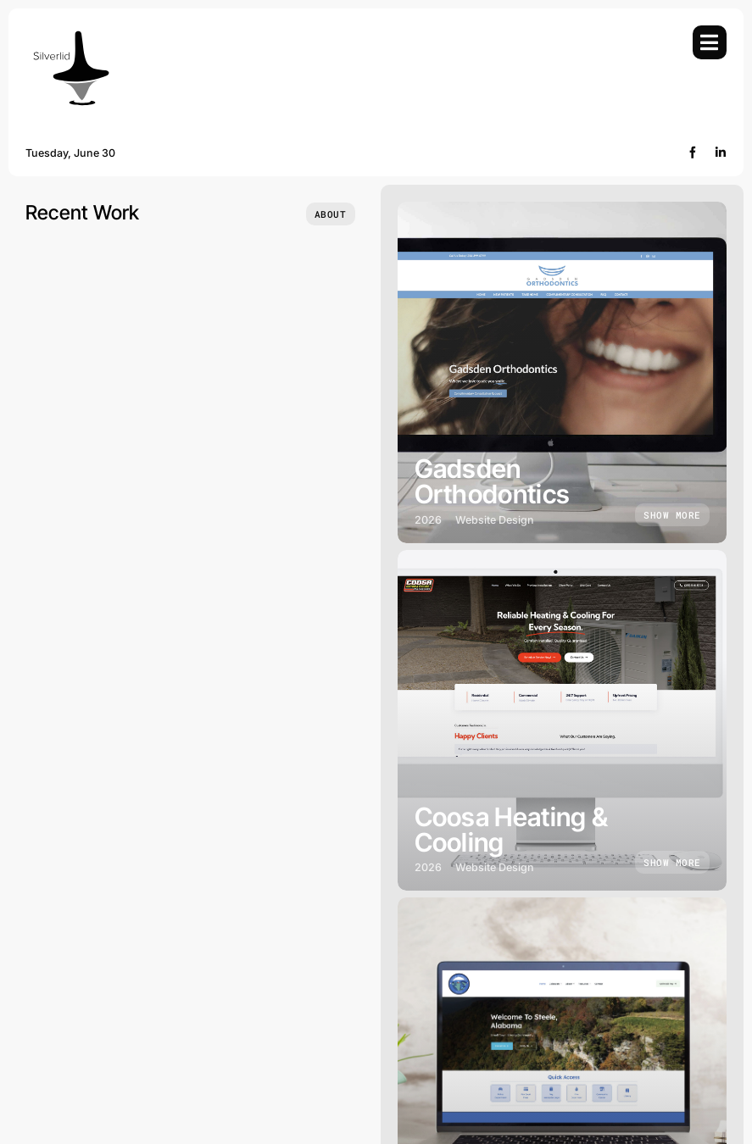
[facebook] (693, 152)
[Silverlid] (70, 33)
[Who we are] (330, 214)
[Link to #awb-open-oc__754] (710, 42)
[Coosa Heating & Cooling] (562, 720)
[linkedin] (721, 152)
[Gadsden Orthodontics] (562, 372)
